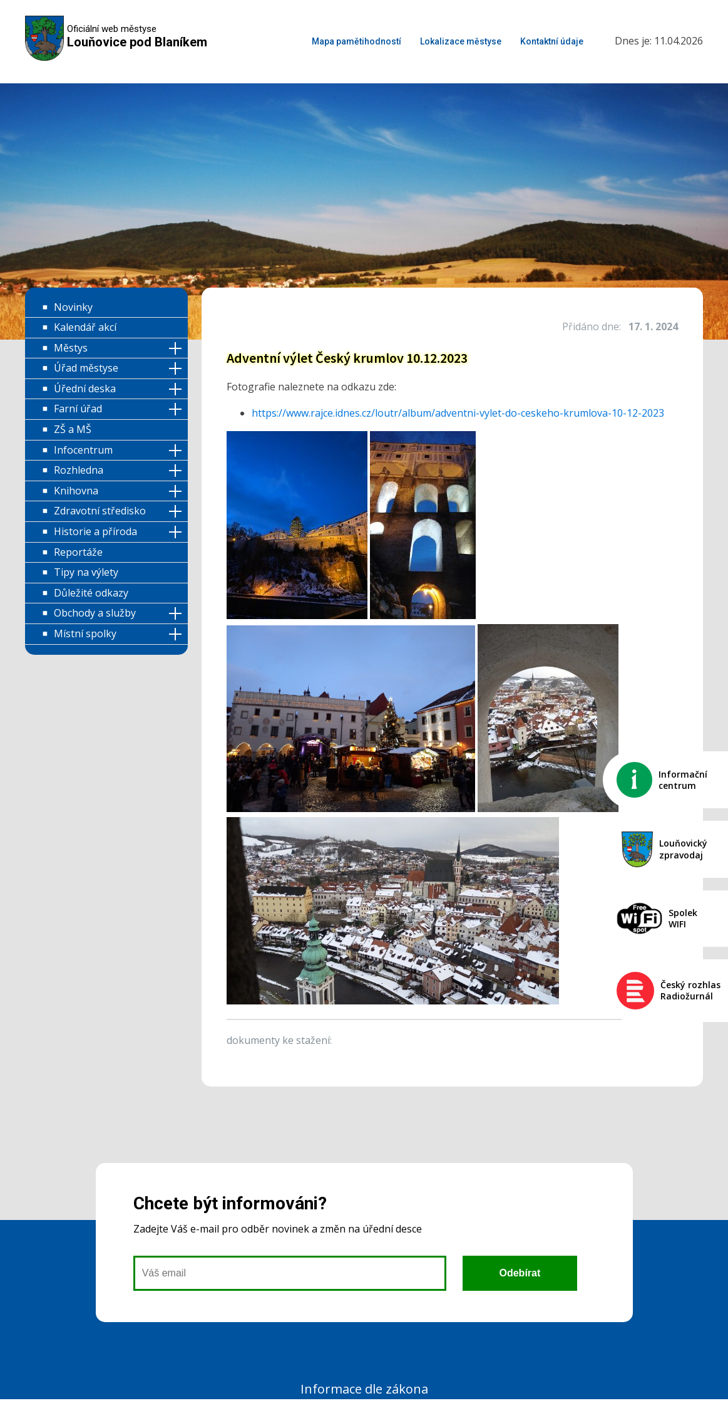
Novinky (73, 307)
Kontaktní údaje (551, 41)
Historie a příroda (95, 531)
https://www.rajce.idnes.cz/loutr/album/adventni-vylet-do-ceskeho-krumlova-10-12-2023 (458, 413)
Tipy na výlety (86, 572)
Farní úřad (78, 408)
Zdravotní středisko (100, 511)
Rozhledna (78, 470)
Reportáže (78, 552)
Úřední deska (85, 388)
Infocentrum (83, 450)
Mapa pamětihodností (356, 41)
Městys (71, 348)
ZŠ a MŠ (72, 429)
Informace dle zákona (364, 1388)
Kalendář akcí (85, 327)
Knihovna (76, 491)
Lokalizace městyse (460, 41)
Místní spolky (85, 633)
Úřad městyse (86, 368)
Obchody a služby (95, 613)
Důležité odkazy (91, 593)
